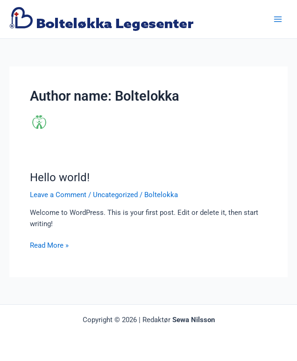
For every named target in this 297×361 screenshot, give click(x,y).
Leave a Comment (58, 195)
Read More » (49, 245)
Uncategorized (115, 195)
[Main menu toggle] (278, 19)
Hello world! (60, 177)
